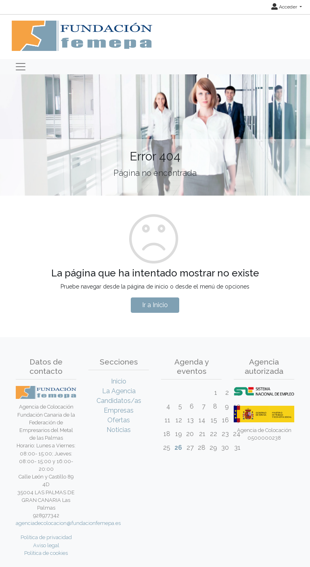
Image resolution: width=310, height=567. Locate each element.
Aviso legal (46, 545)
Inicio (118, 381)
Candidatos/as (118, 401)
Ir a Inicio (155, 305)
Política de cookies (46, 553)
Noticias (119, 430)
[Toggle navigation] (20, 66)
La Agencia (119, 391)
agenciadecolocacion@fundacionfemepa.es (68, 523)
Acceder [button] (284, 7)
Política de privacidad (46, 537)
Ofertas (118, 420)
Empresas (119, 410)
